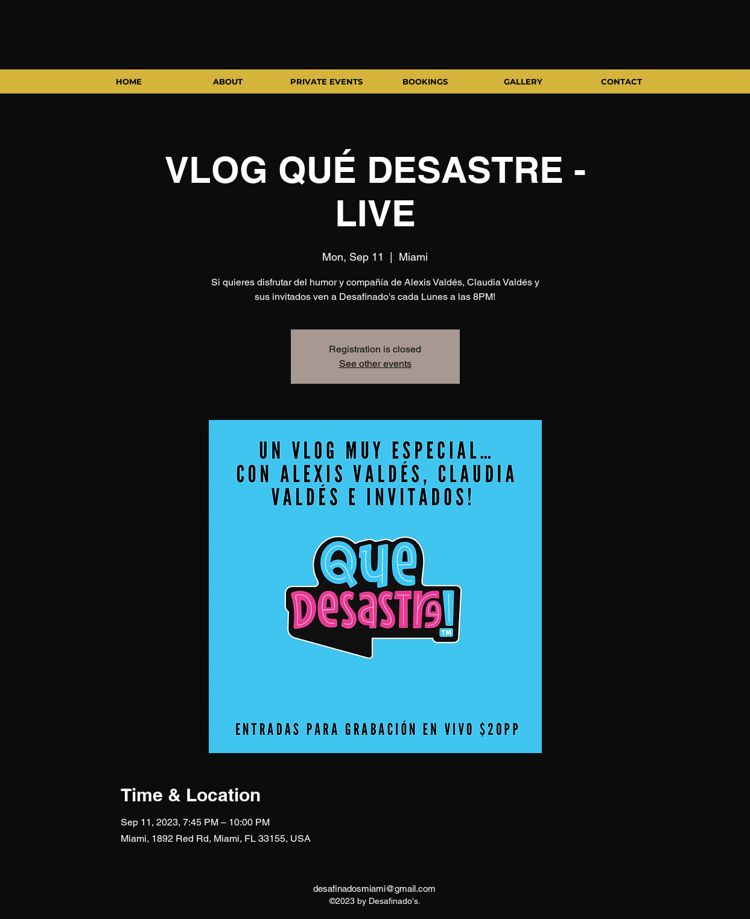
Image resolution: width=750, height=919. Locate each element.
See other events (375, 363)
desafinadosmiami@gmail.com (374, 888)
